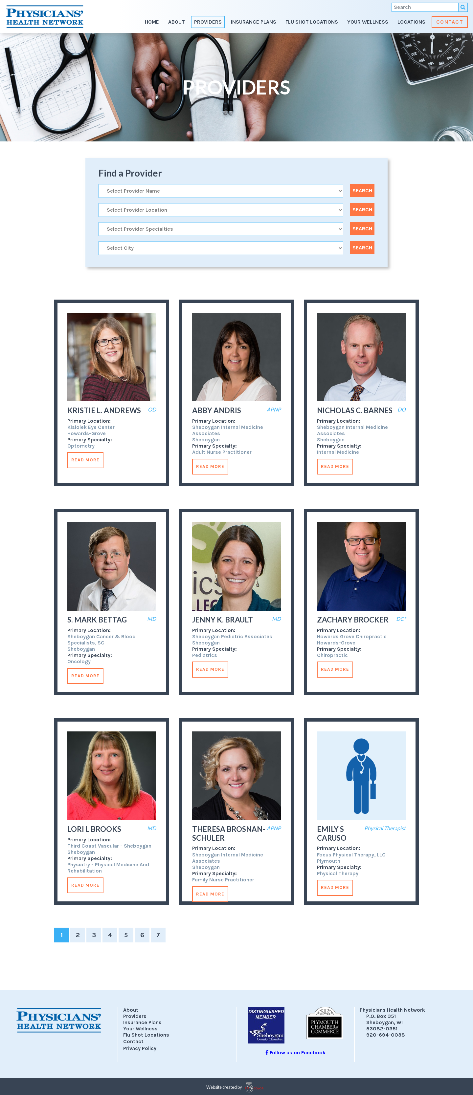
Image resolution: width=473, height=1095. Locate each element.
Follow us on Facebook (295, 1052)
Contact (449, 22)
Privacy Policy (139, 1048)
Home (152, 22)
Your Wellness (367, 22)
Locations (411, 22)
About (176, 22)
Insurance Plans (253, 22)
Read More (85, 459)
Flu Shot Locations (311, 22)
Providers (208, 22)
